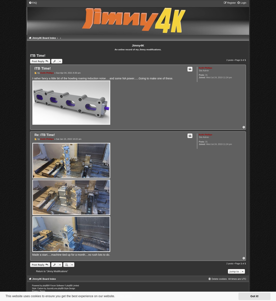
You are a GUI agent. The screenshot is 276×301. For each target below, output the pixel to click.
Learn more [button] (124, 296)
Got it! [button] (255, 296)
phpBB (45, 286)
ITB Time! (37, 56)
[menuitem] (33, 3)
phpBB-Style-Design (66, 288)
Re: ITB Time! (44, 135)
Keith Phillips (205, 68)
